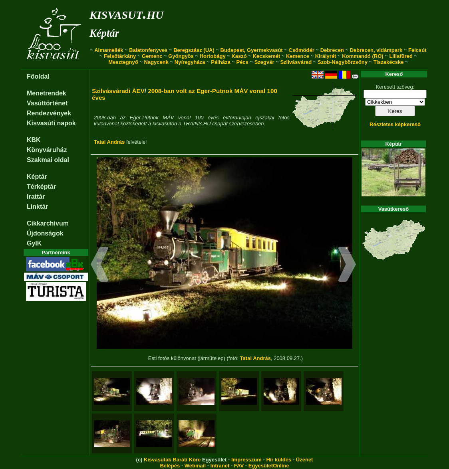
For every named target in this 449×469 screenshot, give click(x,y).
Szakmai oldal (48, 159)
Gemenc (152, 56)
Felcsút (417, 50)
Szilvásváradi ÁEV (118, 90)
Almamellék (108, 50)
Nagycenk (156, 62)
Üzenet (304, 460)
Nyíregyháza (190, 62)
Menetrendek (46, 93)
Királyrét (325, 56)
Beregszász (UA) (194, 50)
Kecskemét (266, 56)
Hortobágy (213, 56)
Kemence (297, 56)
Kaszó (238, 56)
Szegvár (264, 62)
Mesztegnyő (123, 62)
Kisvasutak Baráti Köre (172, 460)
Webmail (195, 466)
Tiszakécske (389, 62)
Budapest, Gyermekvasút (252, 50)
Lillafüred (401, 56)
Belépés (170, 466)
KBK (34, 140)
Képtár (104, 33)
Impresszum (246, 460)
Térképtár (41, 186)
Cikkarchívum (48, 223)
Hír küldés (278, 460)
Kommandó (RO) (362, 56)
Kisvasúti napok (51, 123)
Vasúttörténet (47, 103)
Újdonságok (45, 233)
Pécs (242, 62)
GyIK (34, 243)
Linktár (37, 206)
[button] (100, 265)
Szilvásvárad (296, 62)
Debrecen (332, 50)
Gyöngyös (181, 56)
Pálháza (220, 62)
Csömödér (301, 50)
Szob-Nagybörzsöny (343, 62)
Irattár (36, 196)
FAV (239, 466)
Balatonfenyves (148, 50)
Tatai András (109, 142)
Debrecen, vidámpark (376, 50)
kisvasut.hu (126, 13)
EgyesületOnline (268, 466)
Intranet (220, 466)
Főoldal (38, 76)
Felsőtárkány (120, 56)
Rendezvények (49, 113)
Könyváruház (47, 149)
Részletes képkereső (395, 124)
